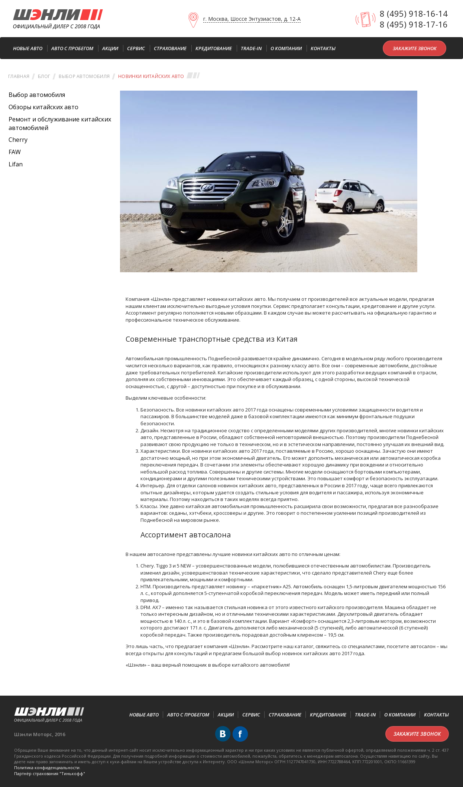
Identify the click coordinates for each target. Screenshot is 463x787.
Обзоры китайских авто (43, 107)
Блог (44, 76)
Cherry (18, 140)
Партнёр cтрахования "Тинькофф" (49, 773)
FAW (15, 152)
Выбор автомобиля (84, 76)
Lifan (16, 164)
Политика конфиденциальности (47, 767)
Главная (18, 76)
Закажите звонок (415, 48)
